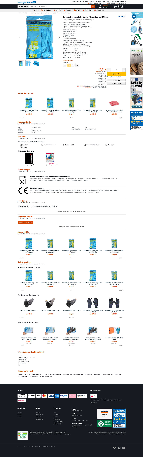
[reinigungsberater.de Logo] (27, 2)
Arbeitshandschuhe (67, 374)
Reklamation (39, 417)
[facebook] (119, 448)
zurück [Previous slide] (21, 117)
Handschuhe (54, 13)
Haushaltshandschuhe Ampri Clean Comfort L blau (29, 111)
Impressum (57, 414)
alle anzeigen (37, 267)
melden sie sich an (27, 206)
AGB (55, 412)
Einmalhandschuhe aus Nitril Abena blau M (114, 338)
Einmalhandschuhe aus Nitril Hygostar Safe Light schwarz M (71, 338)
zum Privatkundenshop (119, 1)
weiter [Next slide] (121, 117)
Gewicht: (65, 50)
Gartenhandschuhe (44, 374)
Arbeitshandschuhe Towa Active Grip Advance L (114, 311)
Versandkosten (39, 414)
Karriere (20, 417)
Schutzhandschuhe (34, 374)
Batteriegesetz (57, 424)
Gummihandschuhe (23, 374)
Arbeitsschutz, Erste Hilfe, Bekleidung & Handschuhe (36, 13)
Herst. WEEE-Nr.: (67, 57)
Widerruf (56, 417)
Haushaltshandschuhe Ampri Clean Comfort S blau (50, 111)
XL (77, 65)
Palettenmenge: (67, 54)
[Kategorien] (23, 6)
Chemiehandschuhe (116, 374)
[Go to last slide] (20, 37)
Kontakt (20, 414)
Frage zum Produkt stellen (25, 222)
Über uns (20, 412)
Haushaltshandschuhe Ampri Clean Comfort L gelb (71, 111)
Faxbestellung (39, 419)
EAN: (64, 55)
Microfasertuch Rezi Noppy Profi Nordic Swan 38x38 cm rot (114, 111)
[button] (104, 6)
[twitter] (114, 448)
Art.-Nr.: (65, 48)
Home (19, 13)
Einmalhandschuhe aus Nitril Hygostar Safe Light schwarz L (93, 338)
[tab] (70, 117)
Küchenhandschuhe (78, 374)
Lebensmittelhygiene (47, 376)
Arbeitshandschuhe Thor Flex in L (29, 310)
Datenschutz (57, 419)
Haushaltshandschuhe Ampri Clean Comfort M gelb (93, 111)
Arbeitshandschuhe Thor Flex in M (72, 310)
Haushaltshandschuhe (65, 13)
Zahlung (38, 412)
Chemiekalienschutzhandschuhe (92, 374)
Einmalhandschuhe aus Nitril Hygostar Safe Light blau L (50, 338)
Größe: (65, 62)
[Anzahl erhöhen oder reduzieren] (116, 70)
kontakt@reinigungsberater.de (79, 420)
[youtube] (124, 448)
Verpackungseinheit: (68, 52)
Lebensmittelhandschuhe (34, 376)
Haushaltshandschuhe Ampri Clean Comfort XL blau (29, 251)
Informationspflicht (58, 421)
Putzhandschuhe (106, 374)
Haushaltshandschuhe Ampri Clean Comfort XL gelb (114, 251)
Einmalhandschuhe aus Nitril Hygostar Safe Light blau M (28, 338)
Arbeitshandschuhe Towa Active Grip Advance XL (93, 311)
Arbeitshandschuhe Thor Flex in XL (50, 310)
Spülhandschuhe (23, 376)
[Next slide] (59, 37)
